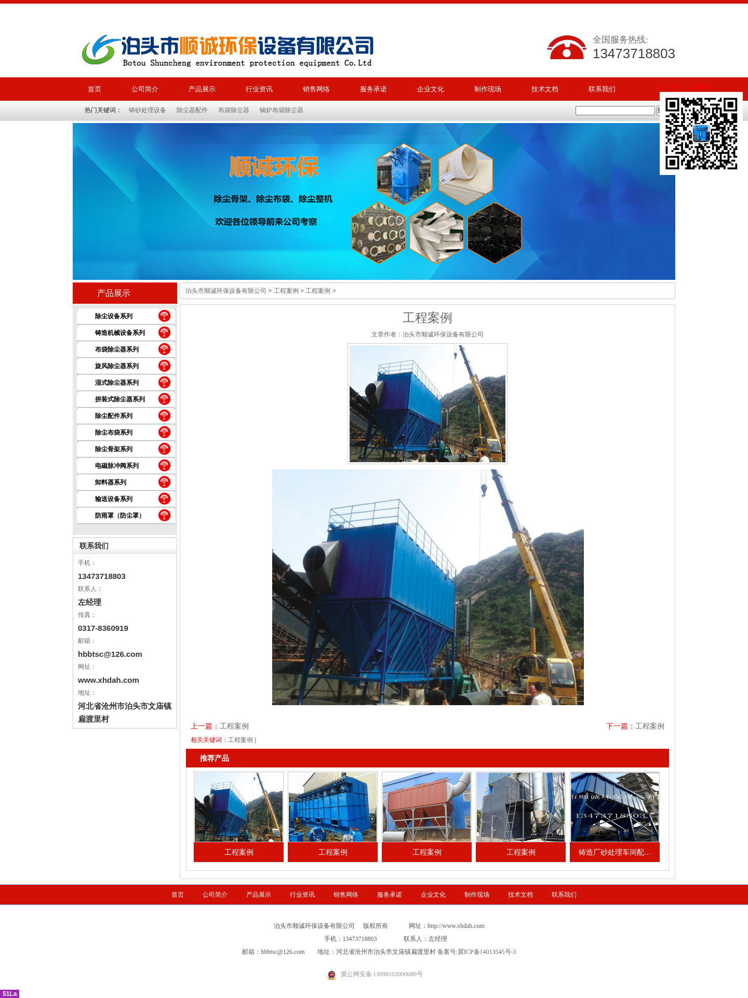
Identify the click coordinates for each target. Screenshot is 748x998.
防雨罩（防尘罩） (120, 515)
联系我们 (602, 89)
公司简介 (144, 89)
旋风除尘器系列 (117, 366)
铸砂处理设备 (147, 110)
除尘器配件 (192, 110)
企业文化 (430, 89)
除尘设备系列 (113, 316)
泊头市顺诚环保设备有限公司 (225, 290)
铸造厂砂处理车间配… (615, 852)
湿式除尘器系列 (117, 382)
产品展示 (202, 89)
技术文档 (544, 89)
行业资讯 (259, 89)
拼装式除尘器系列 (120, 399)
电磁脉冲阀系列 (117, 465)
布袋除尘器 (233, 110)
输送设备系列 (113, 499)
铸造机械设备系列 (120, 332)
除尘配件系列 (113, 416)
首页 (94, 89)
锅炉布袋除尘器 (281, 110)
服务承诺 (373, 89)
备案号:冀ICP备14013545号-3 (476, 951)
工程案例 (286, 290)
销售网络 (316, 89)
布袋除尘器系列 (117, 349)
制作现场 (487, 89)
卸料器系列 (110, 482)
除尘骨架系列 (113, 449)
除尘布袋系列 (113, 432)
